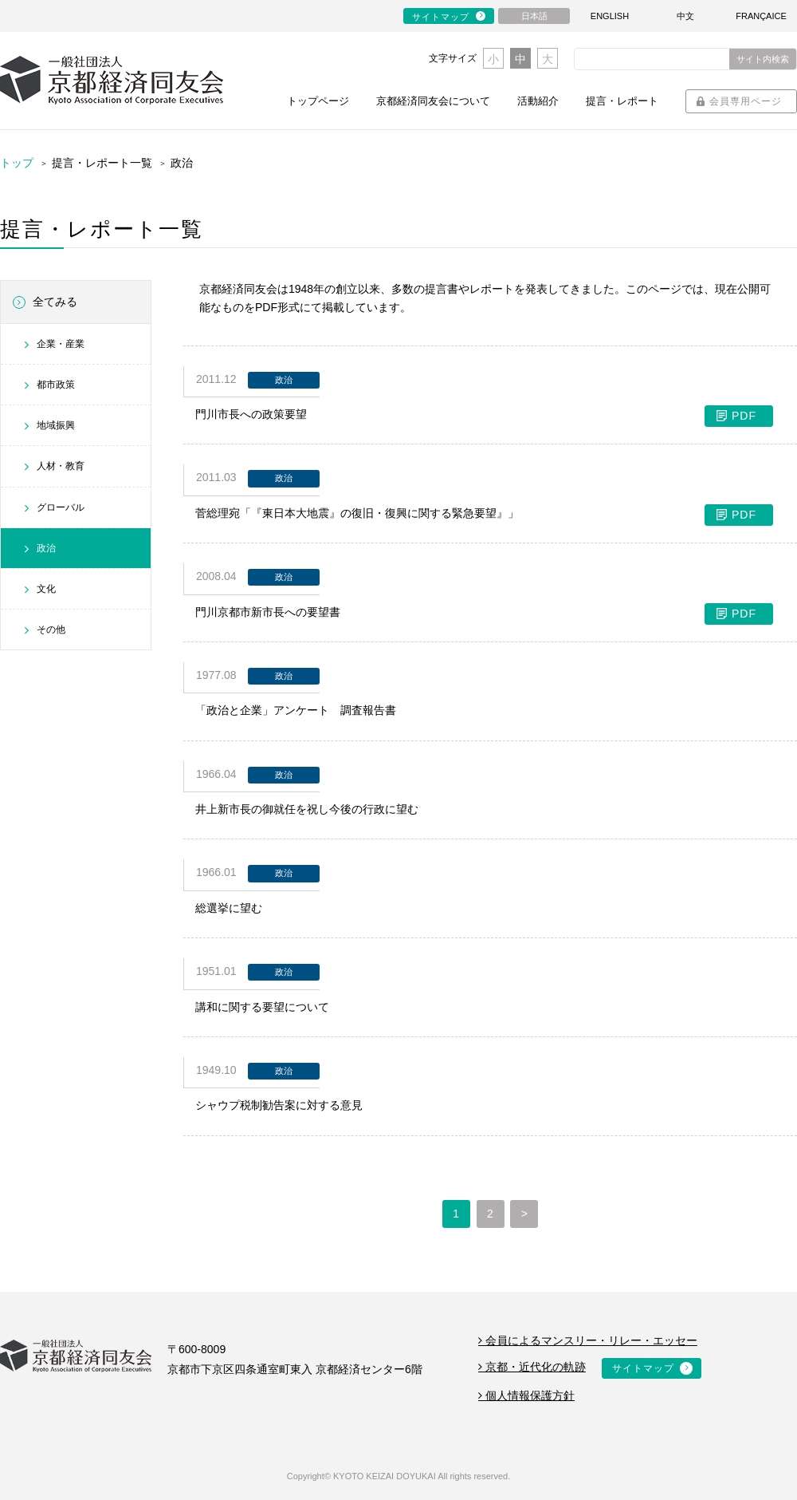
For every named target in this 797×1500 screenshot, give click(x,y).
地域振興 (56, 425)
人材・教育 (60, 466)
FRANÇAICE (761, 16)
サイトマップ (440, 17)
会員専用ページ (745, 101)
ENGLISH (610, 16)
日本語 (534, 16)
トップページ (318, 101)
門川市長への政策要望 (484, 414)
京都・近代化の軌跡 (532, 1366)
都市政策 (56, 384)
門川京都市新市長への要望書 (484, 612)
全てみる (55, 301)
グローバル (60, 507)
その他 (51, 629)
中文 (685, 16)
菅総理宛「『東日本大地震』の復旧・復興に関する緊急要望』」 (484, 513)
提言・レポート (622, 101)
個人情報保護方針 (526, 1395)
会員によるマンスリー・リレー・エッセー (587, 1340)
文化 (46, 588)
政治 (46, 548)
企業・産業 (60, 343)
